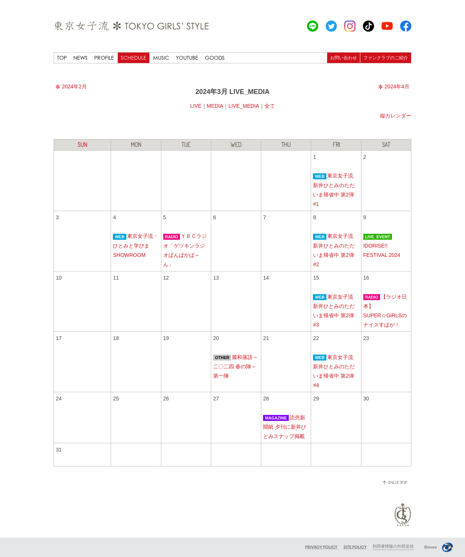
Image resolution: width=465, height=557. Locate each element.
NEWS (80, 57)
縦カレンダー (395, 116)
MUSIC (161, 57)
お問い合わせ (343, 57)
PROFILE (104, 57)
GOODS (215, 57)
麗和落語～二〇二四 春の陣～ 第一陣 (235, 366)
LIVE (195, 106)
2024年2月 (71, 86)
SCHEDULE (133, 57)
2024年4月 (393, 86)
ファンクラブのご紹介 (385, 57)
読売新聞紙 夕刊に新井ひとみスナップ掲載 (284, 427)
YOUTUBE (187, 57)
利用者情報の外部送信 (393, 546)
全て (270, 106)
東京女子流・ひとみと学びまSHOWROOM (135, 245)
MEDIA (215, 106)
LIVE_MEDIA (243, 106)
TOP (62, 57)
